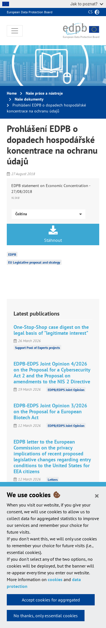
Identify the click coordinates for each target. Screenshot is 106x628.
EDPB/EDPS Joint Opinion (66, 389)
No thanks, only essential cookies (46, 615)
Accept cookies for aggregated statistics (51, 601)
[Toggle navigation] (15, 30)
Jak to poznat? (86, 3)
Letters (53, 479)
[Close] (96, 495)
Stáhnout (53, 234)
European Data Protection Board (29, 12)
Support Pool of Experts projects (37, 347)
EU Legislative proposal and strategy (34, 262)
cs (90, 11)
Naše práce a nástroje (44, 93)
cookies (55, 579)
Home (12, 93)
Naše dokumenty (29, 99)
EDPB (12, 254)
